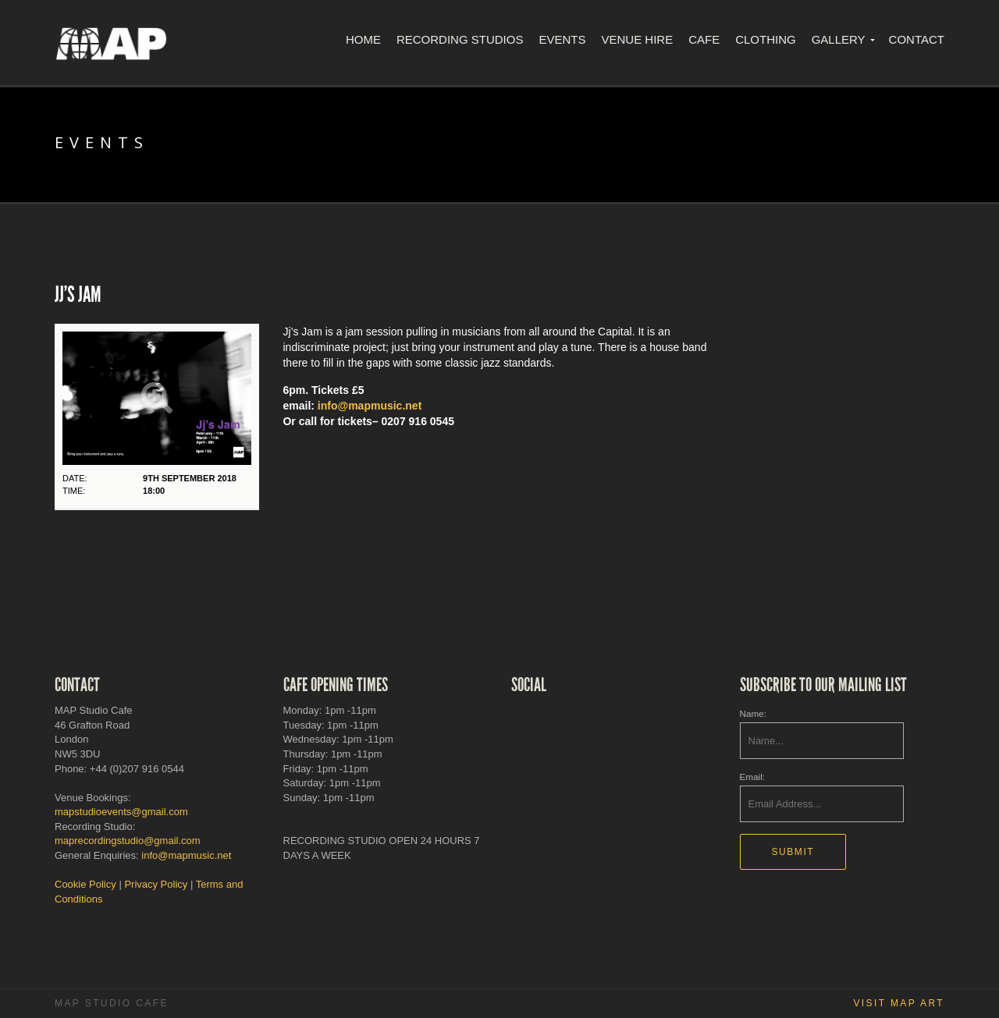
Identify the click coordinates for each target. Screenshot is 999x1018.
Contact (916, 39)
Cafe (704, 39)
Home (363, 39)
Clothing (765, 39)
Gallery (839, 39)
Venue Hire (637, 39)
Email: (752, 776)
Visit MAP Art (898, 1003)
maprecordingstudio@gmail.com (128, 840)
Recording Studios (460, 39)
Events (562, 39)
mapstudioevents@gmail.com (121, 812)
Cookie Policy (85, 884)
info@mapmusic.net (369, 405)
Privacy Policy (155, 884)
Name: (753, 713)
